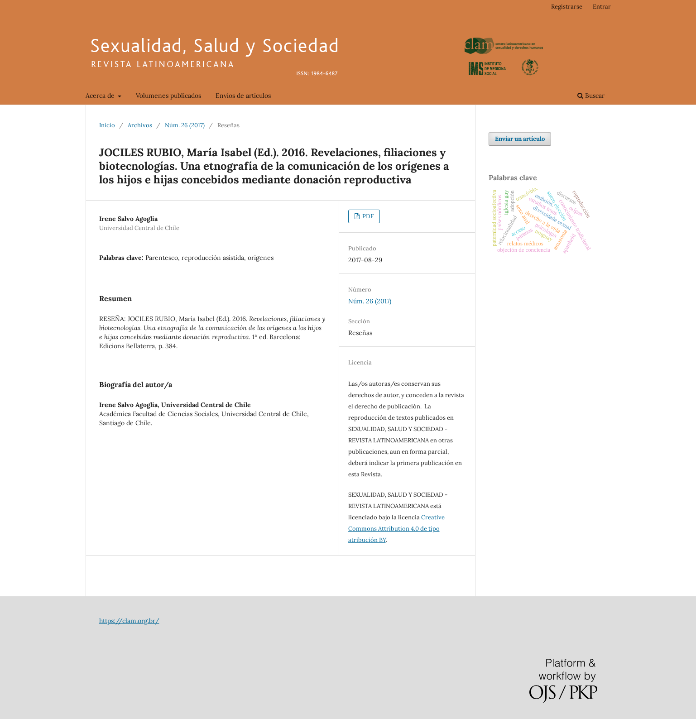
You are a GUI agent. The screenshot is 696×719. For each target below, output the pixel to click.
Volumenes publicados (168, 95)
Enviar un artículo (520, 139)
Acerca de (101, 95)
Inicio (107, 125)
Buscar (591, 95)
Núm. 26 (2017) (185, 125)
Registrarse (566, 6)
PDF (367, 216)
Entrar (602, 6)
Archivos (140, 125)
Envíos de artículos (243, 95)
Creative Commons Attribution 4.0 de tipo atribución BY (396, 528)
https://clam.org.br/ (129, 621)
